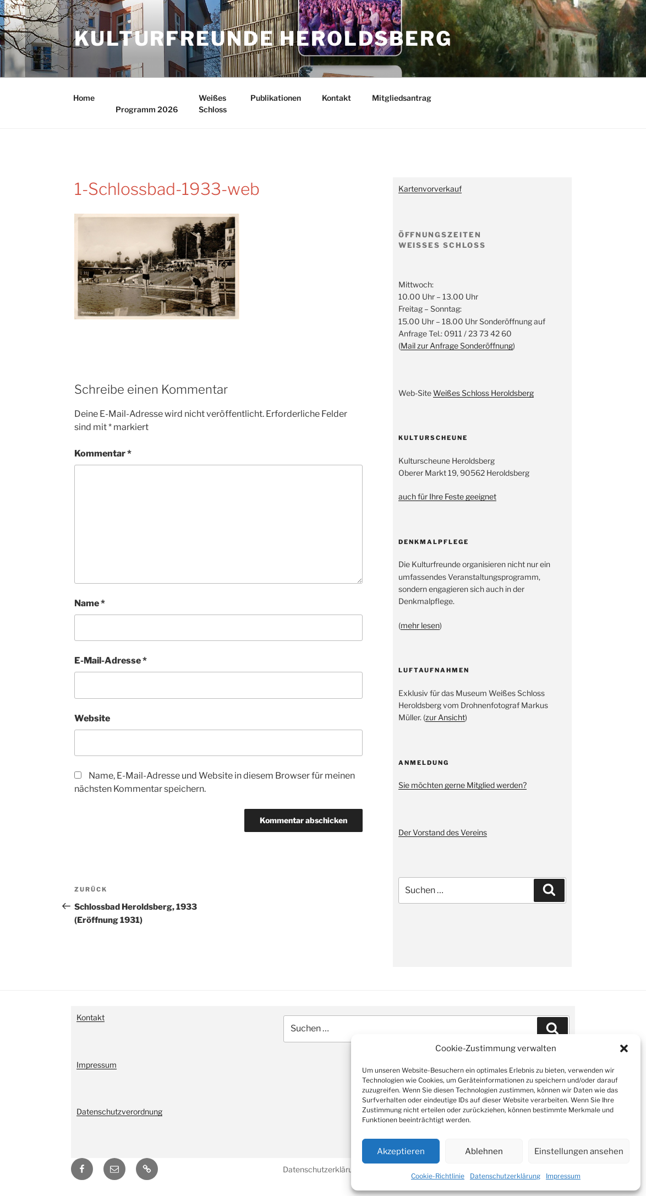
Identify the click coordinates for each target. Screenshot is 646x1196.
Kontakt (336, 97)
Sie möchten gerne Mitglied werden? (462, 785)
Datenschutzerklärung (505, 1176)
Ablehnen (484, 1151)
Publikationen (275, 97)
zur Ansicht (445, 717)
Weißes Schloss (213, 103)
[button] (623, 1048)
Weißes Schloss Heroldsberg (483, 393)
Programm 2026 (147, 109)
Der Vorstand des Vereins (442, 832)
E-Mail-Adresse (110, 660)
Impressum (563, 1176)
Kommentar (103, 453)
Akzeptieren (401, 1151)
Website (92, 718)
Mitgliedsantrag (401, 97)
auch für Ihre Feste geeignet (447, 496)
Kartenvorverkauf (430, 188)
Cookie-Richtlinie (437, 1176)
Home (84, 97)
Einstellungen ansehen (578, 1151)
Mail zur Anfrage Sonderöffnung (457, 345)
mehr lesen (420, 625)
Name (89, 603)
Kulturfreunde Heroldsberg (263, 38)
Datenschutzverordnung (119, 1111)
